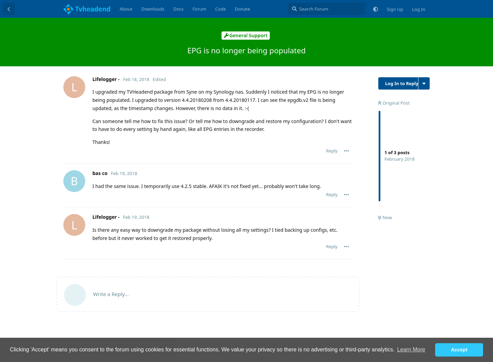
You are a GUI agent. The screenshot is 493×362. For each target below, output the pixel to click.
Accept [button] (459, 349)
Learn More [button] (411, 349)
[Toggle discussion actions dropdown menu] (424, 83)
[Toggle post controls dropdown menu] (346, 151)
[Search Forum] (326, 9)
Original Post (393, 103)
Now (385, 217)
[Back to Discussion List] (9, 9)
